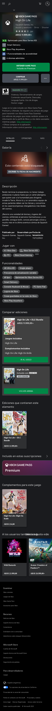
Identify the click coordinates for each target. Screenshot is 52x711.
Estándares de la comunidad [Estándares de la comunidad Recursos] (12, 631)
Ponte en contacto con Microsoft (14, 698)
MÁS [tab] (42, 138)
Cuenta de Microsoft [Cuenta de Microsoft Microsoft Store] (10, 649)
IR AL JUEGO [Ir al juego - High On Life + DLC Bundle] (26, 359)
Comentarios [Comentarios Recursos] (7, 627)
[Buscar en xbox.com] (9, 3)
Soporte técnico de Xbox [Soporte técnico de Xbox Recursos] (11, 623)
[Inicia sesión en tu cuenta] (47, 3)
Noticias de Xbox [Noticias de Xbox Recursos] (9, 618)
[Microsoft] (26, 2)
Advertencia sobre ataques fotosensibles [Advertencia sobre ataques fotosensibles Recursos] (17, 636)
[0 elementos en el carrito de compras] (41, 3)
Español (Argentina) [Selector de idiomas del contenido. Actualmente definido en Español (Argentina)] (14, 683)
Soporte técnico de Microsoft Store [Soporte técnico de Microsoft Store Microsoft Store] (15, 653)
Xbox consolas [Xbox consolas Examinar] (8, 592)
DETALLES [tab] (10, 138)
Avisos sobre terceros (35, 702)
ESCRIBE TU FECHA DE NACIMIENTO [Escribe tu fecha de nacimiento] (24, 172)
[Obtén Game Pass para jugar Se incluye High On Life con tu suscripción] (26, 67)
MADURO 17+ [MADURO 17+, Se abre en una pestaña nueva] (19, 90)
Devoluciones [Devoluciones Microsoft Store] (7, 657)
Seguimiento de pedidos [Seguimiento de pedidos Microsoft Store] (11, 662)
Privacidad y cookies (33, 698)
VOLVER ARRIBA (26, 391)
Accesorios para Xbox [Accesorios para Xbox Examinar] (10, 605)
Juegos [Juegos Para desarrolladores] (5, 675)
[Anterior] (41, 148)
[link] (14, 430)
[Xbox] (7, 9)
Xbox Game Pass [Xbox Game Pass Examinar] (8, 601)
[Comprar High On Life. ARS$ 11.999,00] (20, 78)
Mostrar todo (32, 534)
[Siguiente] (47, 148)
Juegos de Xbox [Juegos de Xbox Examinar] (8, 597)
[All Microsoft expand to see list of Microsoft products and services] (3, 3)
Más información (24, 121)
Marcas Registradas (19, 702)
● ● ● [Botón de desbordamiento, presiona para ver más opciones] (45, 78)
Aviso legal (7, 702)
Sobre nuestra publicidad (11, 706)
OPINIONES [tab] (26, 138)
